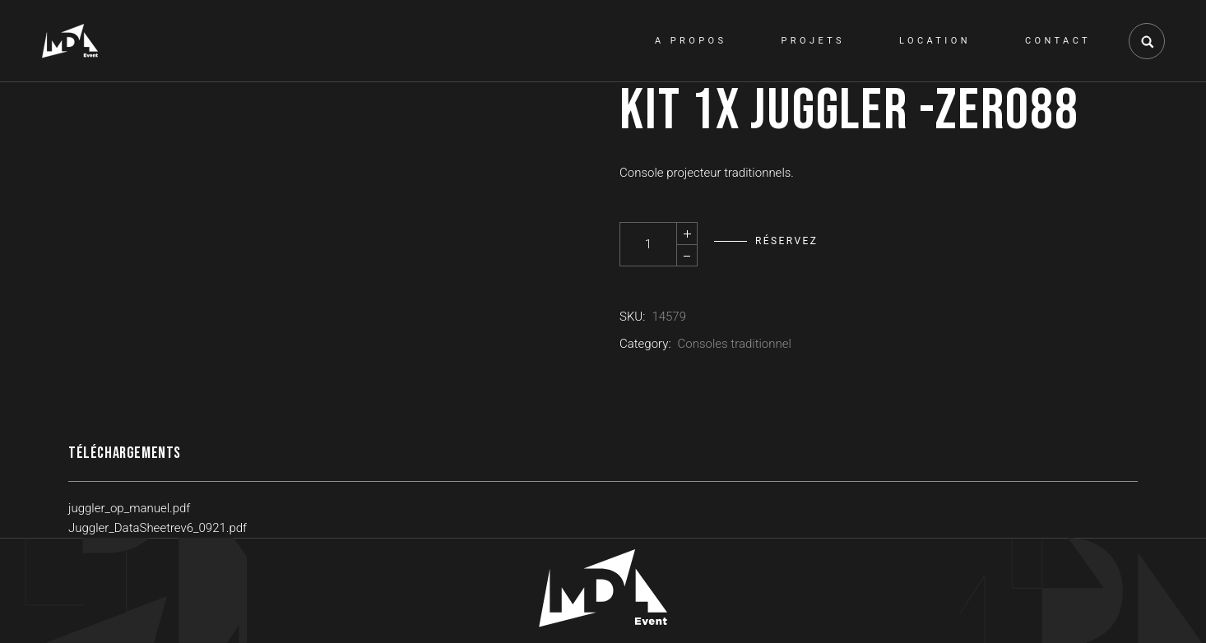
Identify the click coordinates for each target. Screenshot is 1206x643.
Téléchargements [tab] (124, 453)
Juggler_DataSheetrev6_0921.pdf (157, 527)
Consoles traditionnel (734, 343)
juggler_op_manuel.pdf (129, 508)
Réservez (786, 241)
